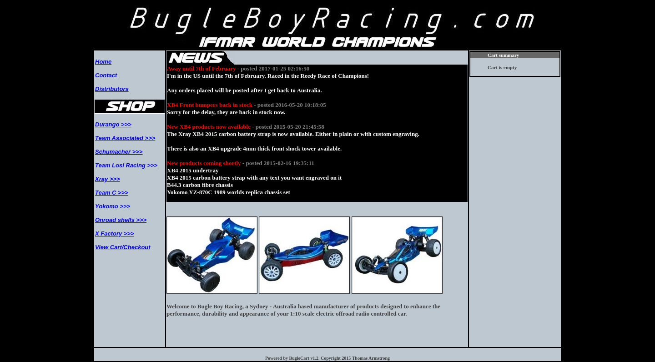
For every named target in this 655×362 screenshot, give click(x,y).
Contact (106, 75)
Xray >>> (107, 179)
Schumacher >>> (118, 151)
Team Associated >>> (125, 138)
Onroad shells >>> (120, 219)
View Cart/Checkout (123, 247)
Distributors (112, 88)
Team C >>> (111, 192)
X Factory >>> (114, 233)
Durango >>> (113, 124)
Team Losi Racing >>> (126, 165)
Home (103, 61)
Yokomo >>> (112, 206)
